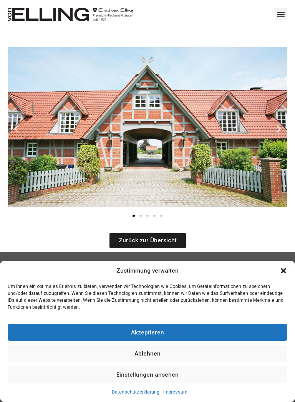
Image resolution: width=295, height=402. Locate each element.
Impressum (175, 392)
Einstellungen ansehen (147, 374)
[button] (283, 271)
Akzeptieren (147, 332)
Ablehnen (147, 353)
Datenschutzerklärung (135, 392)
